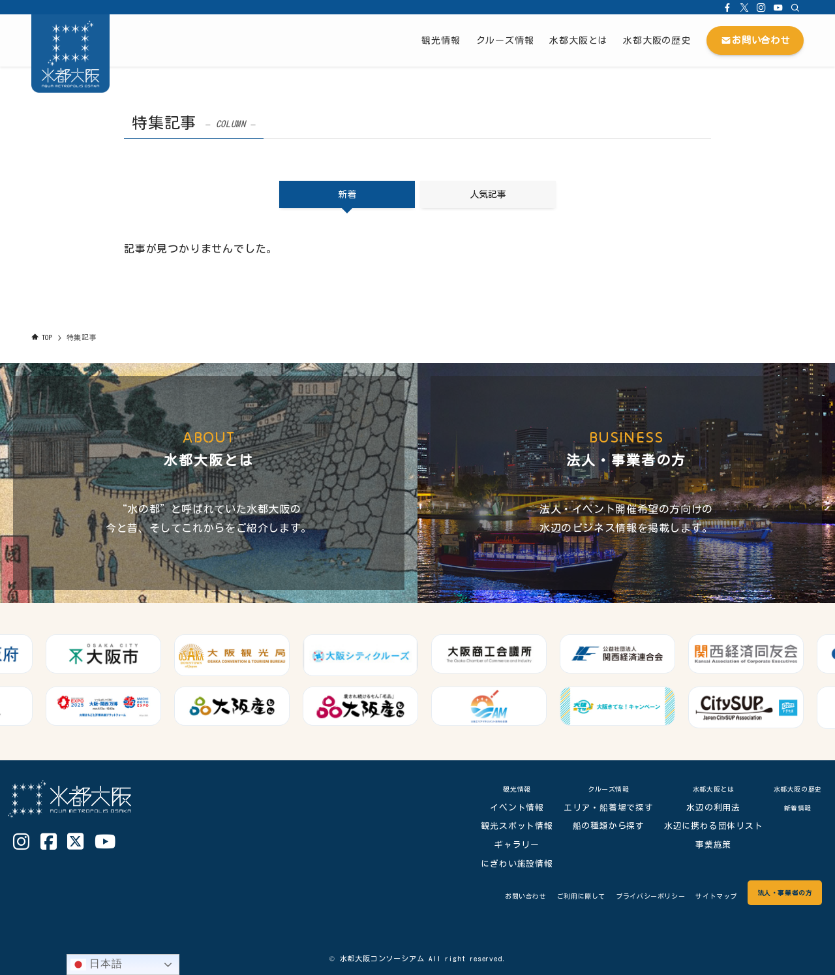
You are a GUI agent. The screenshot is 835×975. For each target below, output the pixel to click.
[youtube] (778, 7)
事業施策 (699, 845)
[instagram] (761, 7)
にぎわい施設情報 (502, 863)
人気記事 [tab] (488, 194)
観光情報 (503, 788)
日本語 (96, 964)
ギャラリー (502, 845)
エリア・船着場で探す (594, 807)
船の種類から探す (594, 826)
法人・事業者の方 (774, 892)
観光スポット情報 (502, 826)
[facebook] (727, 7)
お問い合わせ (450, 895)
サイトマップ (689, 895)
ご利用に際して (519, 895)
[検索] (795, 7)
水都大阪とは (699, 788)
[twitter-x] (744, 7)
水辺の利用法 (699, 807)
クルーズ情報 (594, 788)
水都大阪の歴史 (790, 788)
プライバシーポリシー (607, 895)
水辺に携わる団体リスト (699, 826)
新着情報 (790, 807)
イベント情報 (503, 807)
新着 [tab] (347, 194)
